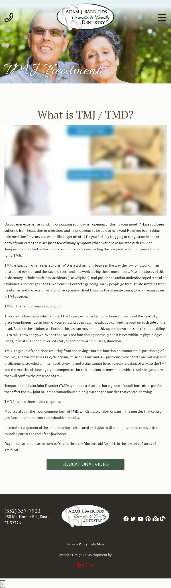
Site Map (97, 544)
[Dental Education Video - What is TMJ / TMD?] (85, 464)
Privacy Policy (77, 544)
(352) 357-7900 (22, 511)
